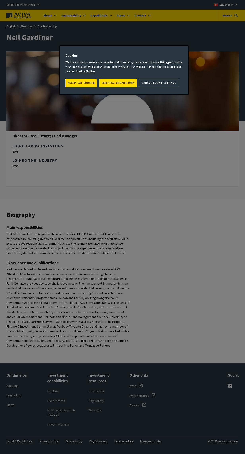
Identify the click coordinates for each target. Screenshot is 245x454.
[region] (124, 70)
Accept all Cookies (81, 83)
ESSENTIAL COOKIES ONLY (118, 83)
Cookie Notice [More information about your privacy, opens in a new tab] (85, 71)
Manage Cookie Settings (158, 83)
